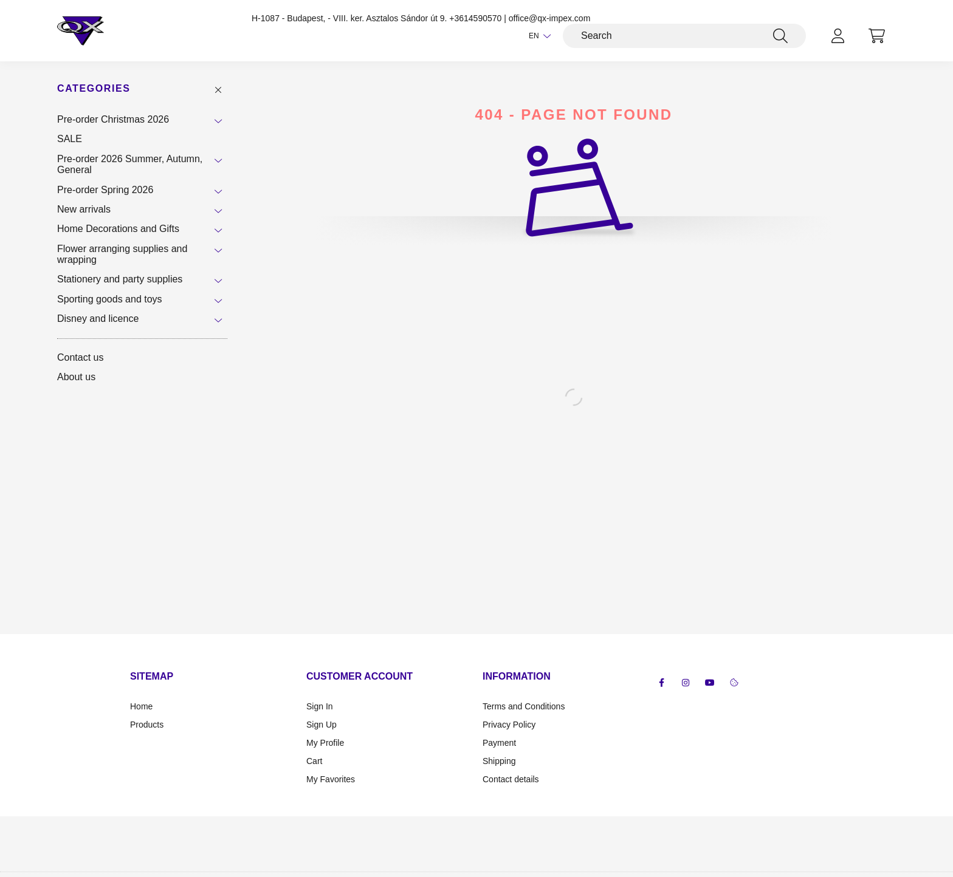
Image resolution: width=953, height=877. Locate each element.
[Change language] (537, 36)
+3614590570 (475, 18)
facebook (661, 683)
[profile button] (837, 36)
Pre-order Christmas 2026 (113, 119)
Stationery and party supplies (119, 279)
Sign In (319, 706)
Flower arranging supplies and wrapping (122, 254)
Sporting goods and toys (109, 299)
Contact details (511, 779)
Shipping (499, 761)
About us (76, 377)
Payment (499, 743)
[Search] (684, 36)
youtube (710, 683)
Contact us (80, 357)
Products (146, 724)
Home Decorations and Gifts (118, 229)
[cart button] (876, 36)
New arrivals (84, 209)
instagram (685, 683)
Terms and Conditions (524, 706)
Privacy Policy (509, 724)
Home (141, 706)
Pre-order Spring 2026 (105, 190)
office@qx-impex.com (550, 18)
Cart (314, 761)
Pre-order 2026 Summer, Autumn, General (129, 164)
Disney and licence (98, 318)
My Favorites (330, 779)
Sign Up (321, 724)
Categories (94, 88)
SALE (69, 139)
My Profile (325, 743)
